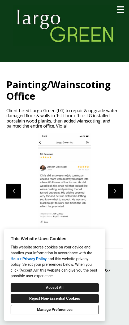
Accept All (54, 287)
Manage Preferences (54, 309)
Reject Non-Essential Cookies (54, 298)
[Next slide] (115, 191)
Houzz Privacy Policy (29, 259)
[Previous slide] (13, 191)
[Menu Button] (120, 9)
